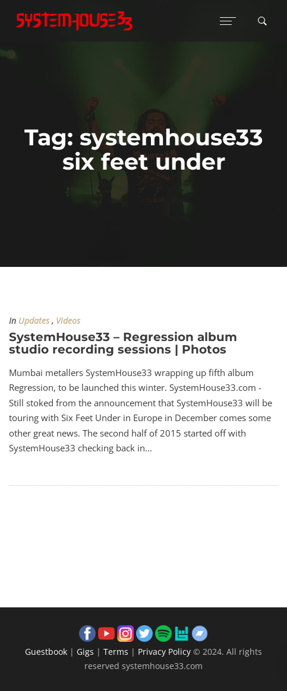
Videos (68, 321)
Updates (33, 321)
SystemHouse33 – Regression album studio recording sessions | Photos (123, 343)
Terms (115, 651)
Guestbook (46, 651)
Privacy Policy (164, 651)
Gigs (85, 651)
